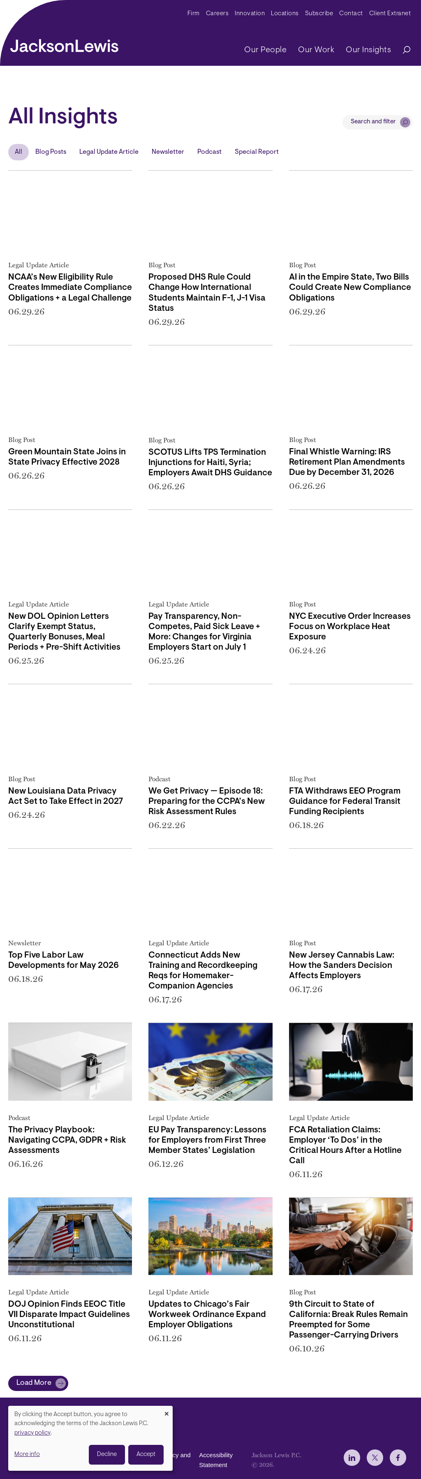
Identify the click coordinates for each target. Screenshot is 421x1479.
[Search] (402, 50)
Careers (217, 14)
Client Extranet (390, 14)
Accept (145, 1454)
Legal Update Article (109, 152)
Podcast (209, 152)
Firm (193, 14)
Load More (33, 1383)
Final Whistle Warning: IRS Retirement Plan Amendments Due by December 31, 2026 (347, 462)
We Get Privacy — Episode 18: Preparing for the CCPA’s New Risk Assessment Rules (206, 801)
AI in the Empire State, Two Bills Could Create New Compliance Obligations (350, 287)
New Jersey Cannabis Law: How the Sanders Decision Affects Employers (341, 965)
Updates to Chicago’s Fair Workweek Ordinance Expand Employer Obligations (207, 1315)
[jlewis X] (375, 1457)
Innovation (250, 14)
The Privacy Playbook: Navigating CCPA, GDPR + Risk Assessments (67, 1140)
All (18, 152)
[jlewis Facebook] (398, 1457)
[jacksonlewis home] (64, 44)
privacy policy (32, 1433)
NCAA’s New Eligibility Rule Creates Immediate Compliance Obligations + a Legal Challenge (70, 287)
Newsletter (168, 152)
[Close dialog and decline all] (166, 1411)
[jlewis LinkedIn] (352, 1457)
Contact (351, 14)
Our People (265, 50)
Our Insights (368, 50)
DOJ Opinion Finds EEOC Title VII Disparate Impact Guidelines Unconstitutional (69, 1315)
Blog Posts (50, 152)
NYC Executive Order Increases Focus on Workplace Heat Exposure (350, 627)
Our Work (316, 50)
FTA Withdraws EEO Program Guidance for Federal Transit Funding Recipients (344, 801)
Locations (285, 14)
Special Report (257, 152)
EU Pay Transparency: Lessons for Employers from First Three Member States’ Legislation (207, 1140)
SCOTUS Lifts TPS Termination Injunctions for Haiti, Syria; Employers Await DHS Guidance (210, 463)
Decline (107, 1454)
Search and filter (373, 122)
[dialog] (90, 1438)
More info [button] (27, 1454)
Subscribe (319, 14)
